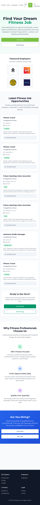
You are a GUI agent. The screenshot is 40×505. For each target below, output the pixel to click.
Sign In (25, 5)
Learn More (20, 431)
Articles (3, 5)
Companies (14, 5)
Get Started (20, 40)
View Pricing (20, 45)
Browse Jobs (5, 478)
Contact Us (4, 491)
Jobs (8, 5)
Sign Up (30, 5)
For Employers (37, 5)
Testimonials (5, 493)
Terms (23, 493)
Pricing (21, 5)
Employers (24, 478)
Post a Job (20, 436)
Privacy (23, 491)
